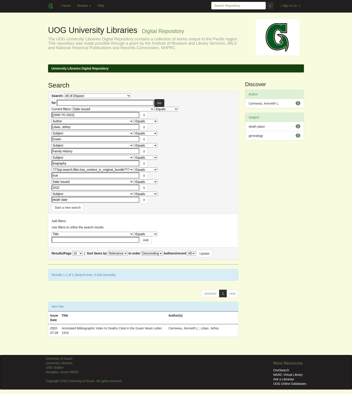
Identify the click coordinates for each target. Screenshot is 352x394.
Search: (57, 96)
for (54, 103)
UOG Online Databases (289, 383)
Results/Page (61, 253)
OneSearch (281, 370)
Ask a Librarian (283, 379)
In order (134, 253)
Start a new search (68, 207)
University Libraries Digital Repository (79, 68)
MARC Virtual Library (288, 374)
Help (101, 5)
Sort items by (97, 253)
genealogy (256, 136)
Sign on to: (290, 6)
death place (257, 126)
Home (65, 6)
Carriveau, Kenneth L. (183, 328)
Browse (84, 5)
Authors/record (174, 253)
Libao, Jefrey (210, 328)
